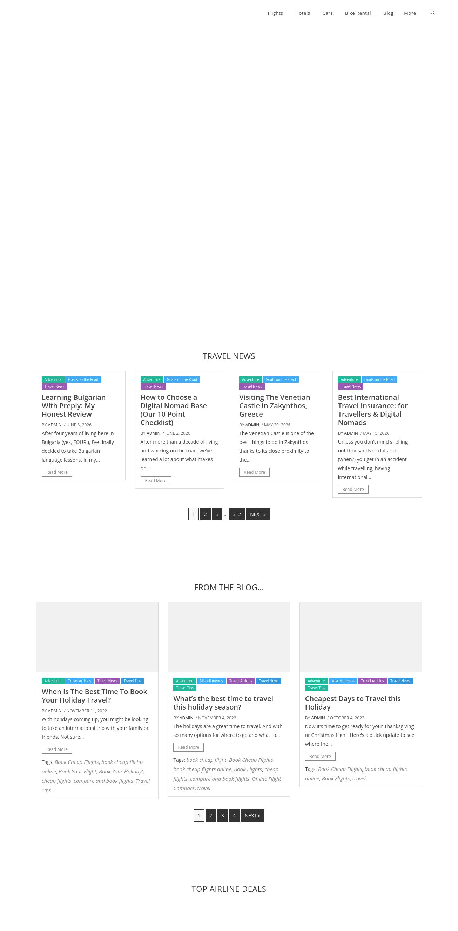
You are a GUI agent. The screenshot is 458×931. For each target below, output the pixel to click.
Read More (57, 472)
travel (204, 788)
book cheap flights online (202, 769)
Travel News (55, 386)
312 (237, 514)
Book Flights (248, 769)
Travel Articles (79, 680)
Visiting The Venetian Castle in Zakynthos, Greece (274, 405)
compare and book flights (103, 780)
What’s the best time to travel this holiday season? (223, 703)
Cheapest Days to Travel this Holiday (353, 703)
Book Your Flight (77, 771)
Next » (258, 514)
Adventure (53, 379)
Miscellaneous (211, 680)
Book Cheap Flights (77, 761)
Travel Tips (132, 680)
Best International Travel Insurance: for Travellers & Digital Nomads (373, 409)
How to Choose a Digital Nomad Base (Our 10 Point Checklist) (174, 409)
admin (55, 425)
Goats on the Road (83, 379)
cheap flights (56, 780)
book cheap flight (206, 759)
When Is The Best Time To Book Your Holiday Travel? (94, 696)
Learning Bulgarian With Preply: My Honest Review (74, 405)
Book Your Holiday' (121, 771)
